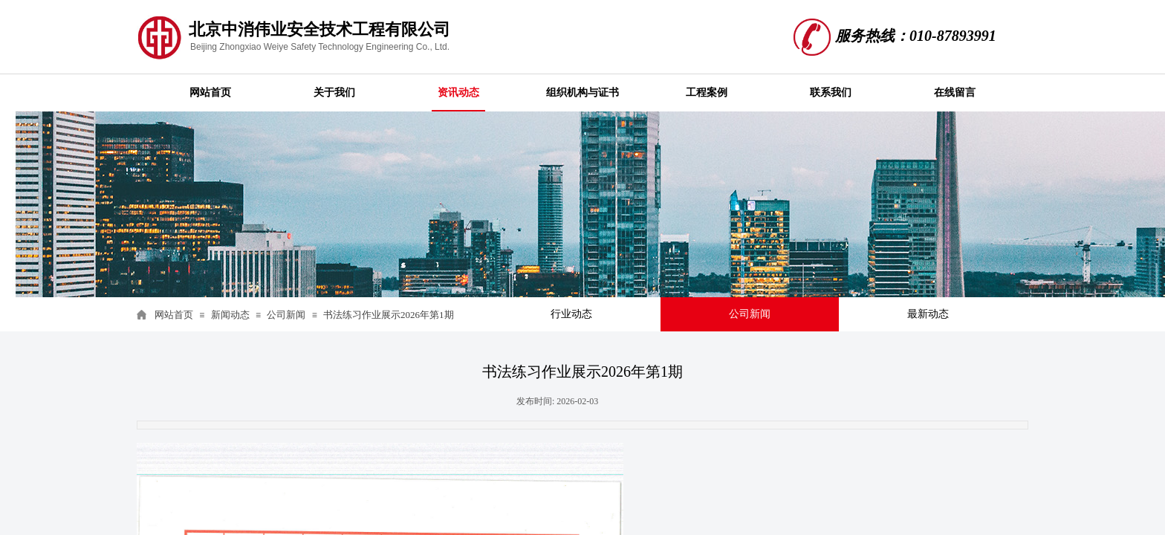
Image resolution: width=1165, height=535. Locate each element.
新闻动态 (230, 314)
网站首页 (174, 314)
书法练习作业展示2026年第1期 (388, 314)
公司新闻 (286, 314)
